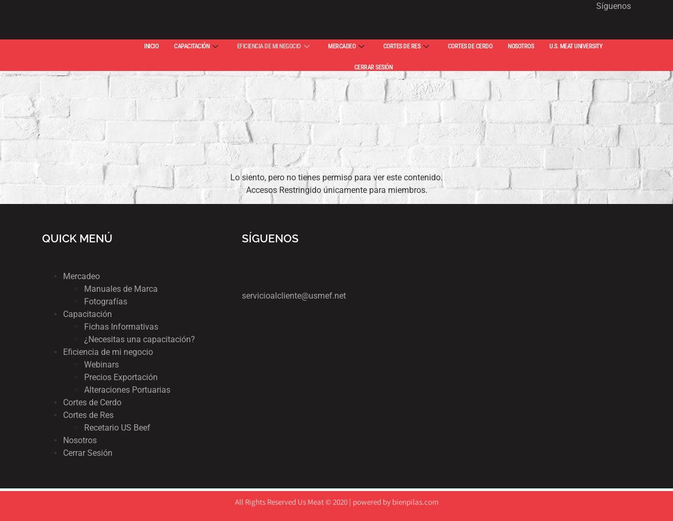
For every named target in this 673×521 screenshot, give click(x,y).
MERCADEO (346, 46)
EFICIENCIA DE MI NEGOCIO (273, 46)
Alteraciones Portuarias (127, 390)
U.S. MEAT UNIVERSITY (575, 46)
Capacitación (87, 314)
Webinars (101, 365)
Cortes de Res (88, 415)
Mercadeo (81, 276)
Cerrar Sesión (88, 453)
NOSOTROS (521, 46)
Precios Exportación (121, 377)
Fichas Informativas (121, 327)
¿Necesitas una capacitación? (139, 339)
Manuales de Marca (121, 289)
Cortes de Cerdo (92, 402)
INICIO (151, 46)
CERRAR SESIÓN (373, 67)
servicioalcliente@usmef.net (294, 296)
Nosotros (80, 440)
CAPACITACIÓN (196, 46)
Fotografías (105, 302)
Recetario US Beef (117, 428)
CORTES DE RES (406, 46)
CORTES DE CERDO (470, 46)
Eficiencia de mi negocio (108, 352)
